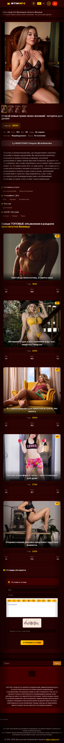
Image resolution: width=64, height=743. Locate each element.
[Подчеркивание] (18, 600)
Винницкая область (25, 12)
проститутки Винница (15, 226)
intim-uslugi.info (52, 739)
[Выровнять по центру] (28, 600)
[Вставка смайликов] (48, 600)
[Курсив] (13, 600)
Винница (38, 12)
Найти (57, 663)
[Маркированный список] (38, 600)
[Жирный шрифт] (9, 600)
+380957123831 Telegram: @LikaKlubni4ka (32, 143)
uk (43, 3)
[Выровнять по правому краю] (33, 600)
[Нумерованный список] (43, 600)
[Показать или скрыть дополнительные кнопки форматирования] (54, 600)
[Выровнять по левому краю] (24, 600)
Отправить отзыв (32, 643)
